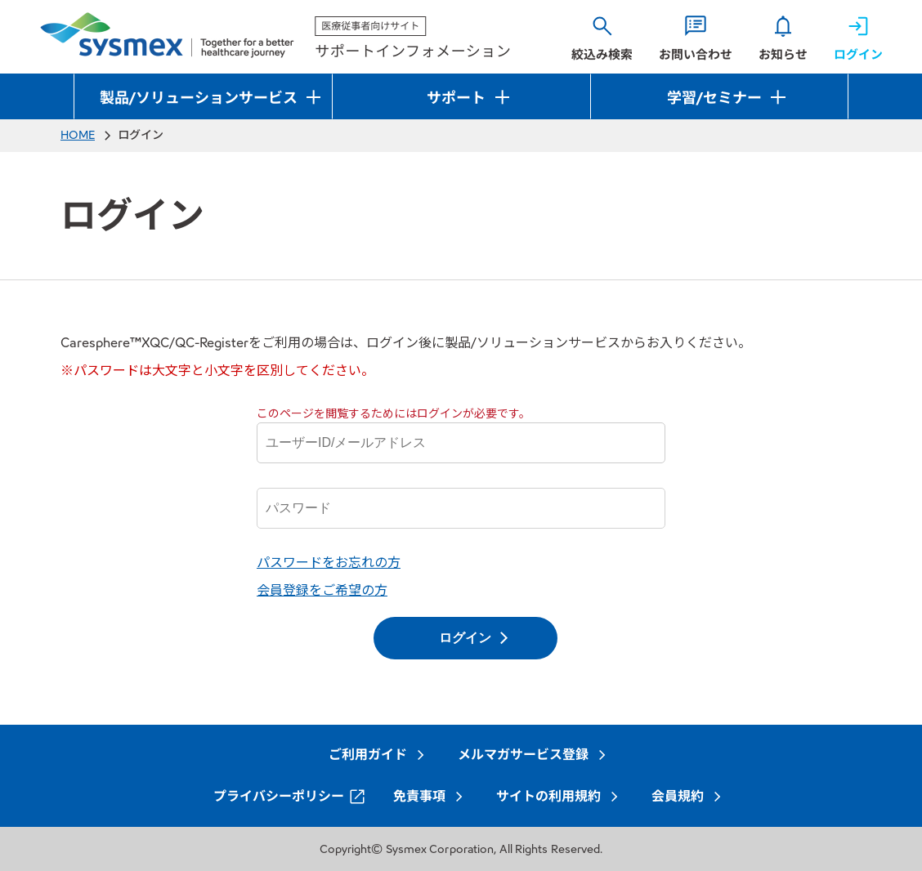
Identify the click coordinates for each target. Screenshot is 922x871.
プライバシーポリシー (278, 796)
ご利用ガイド (368, 754)
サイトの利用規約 (548, 796)
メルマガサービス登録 (523, 754)
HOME (77, 134)
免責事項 (419, 796)
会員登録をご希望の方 (322, 590)
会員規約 (677, 796)
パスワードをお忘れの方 (329, 562)
